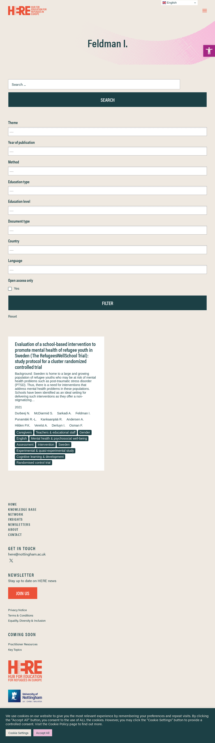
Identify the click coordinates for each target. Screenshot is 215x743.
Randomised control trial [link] (33, 462)
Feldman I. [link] (83, 413)
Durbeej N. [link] (22, 413)
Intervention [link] (46, 444)
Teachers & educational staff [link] (56, 432)
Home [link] (12, 504)
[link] (209, 51)
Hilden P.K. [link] (22, 425)
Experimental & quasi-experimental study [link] (45, 450)
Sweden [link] (64, 444)
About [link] (13, 529)
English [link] (21, 438)
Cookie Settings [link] (18, 733)
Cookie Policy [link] (58, 723)
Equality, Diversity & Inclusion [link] (27, 620)
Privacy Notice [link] (17, 610)
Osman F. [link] (76, 425)
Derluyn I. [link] (58, 425)
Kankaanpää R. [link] (51, 419)
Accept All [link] (42, 733)
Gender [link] (84, 432)
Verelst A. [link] (41, 425)
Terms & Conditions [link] (20, 615)
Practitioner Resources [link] (22, 644)
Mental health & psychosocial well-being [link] (59, 438)
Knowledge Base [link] (22, 509)
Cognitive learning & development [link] (40, 456)
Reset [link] (12, 316)
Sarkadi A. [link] (64, 413)
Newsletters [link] (19, 524)
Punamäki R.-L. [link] (26, 419)
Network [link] (15, 514)
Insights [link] (15, 519)
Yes (16, 288)
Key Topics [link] (15, 649)
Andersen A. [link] (75, 419)
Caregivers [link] (24, 432)
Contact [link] (15, 534)
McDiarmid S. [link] (43, 413)
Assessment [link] (25, 444)
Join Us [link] (22, 592)
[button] (204, 10)
